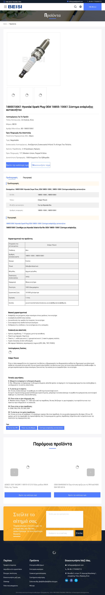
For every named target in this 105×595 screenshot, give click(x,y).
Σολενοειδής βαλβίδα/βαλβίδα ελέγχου (43, 581)
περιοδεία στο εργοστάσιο (12, 569)
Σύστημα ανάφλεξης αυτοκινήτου (51, 428)
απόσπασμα (92, 7)
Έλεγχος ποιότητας (10, 573)
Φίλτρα (32, 586)
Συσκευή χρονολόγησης (38, 573)
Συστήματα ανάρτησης (37, 577)
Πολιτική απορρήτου (10, 586)
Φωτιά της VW (13, 428)
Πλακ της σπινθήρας (28, 428)
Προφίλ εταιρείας (9, 565)
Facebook (71, 580)
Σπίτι (5, 24)
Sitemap (6, 581)
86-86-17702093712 (94, 1)
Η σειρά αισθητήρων (37, 565)
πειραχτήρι (76, 580)
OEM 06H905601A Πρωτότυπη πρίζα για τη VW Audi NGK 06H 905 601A (76, 486)
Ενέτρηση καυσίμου (36, 569)
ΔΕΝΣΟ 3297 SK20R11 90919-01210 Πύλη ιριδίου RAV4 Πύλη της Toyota (26, 486)
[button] (14, 472)
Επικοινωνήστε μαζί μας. (12, 577)
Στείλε (79, 533)
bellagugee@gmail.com (75, 1)
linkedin (66, 580)
